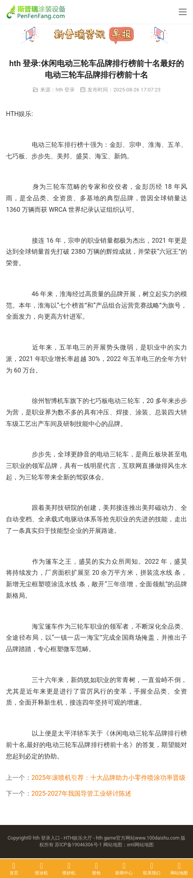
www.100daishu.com (157, 838)
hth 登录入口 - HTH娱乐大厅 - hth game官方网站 (84, 838)
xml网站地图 (140, 845)
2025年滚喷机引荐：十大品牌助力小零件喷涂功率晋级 (108, 777)
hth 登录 (65, 90)
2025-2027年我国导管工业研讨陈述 (81, 793)
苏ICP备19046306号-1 (78, 845)
